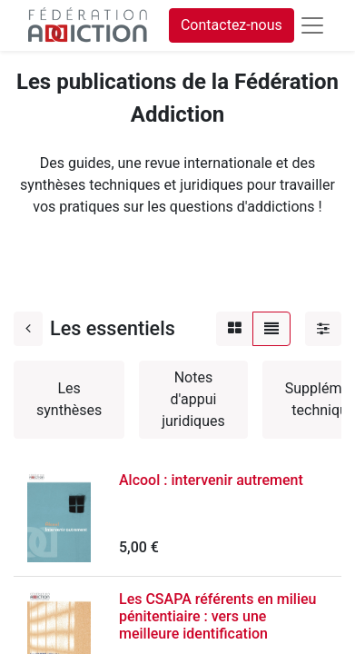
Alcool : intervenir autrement (211, 480)
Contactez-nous (231, 25)
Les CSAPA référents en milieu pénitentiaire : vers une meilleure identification (218, 616)
